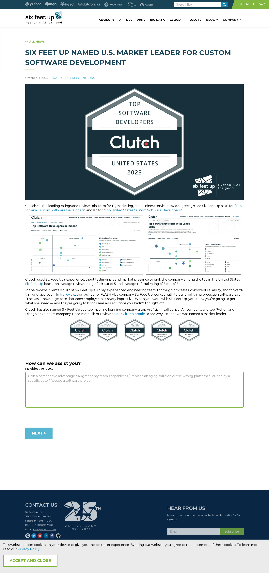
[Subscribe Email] (193, 532)
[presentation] (55, 418)
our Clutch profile (130, 314)
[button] (212, 19)
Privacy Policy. (29, 549)
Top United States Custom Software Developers (143, 210)
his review (67, 294)
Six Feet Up (34, 284)
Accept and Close (30, 560)
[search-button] (224, 4)
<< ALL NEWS (35, 41)
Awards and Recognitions (73, 78)
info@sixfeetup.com (44, 530)
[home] (43, 17)
